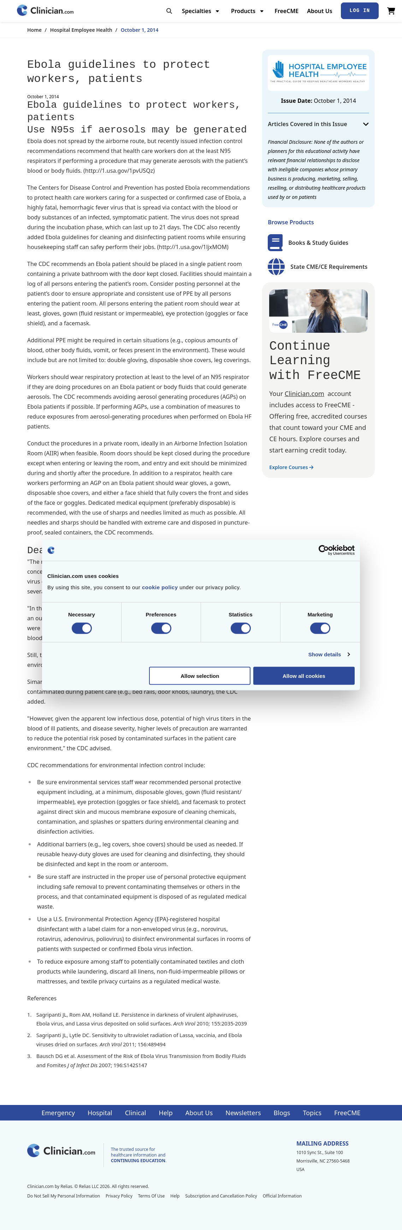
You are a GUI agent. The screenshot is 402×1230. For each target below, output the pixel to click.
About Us (319, 11)
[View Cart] (391, 10)
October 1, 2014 (140, 29)
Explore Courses (291, 467)
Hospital (100, 1112)
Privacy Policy (119, 1196)
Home (34, 29)
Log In (360, 10)
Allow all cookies (304, 676)
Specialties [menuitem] (196, 11)
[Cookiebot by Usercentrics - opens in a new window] (324, 550)
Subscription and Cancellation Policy (221, 1196)
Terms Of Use (151, 1196)
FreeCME (286, 11)
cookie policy (160, 587)
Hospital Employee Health (81, 29)
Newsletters (243, 1112)
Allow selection (200, 676)
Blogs (282, 1112)
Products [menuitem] (243, 11)
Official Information (282, 1196)
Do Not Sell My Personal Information (63, 1196)
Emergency (58, 1112)
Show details (324, 654)
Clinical (135, 1112)
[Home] (45, 11)
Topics (312, 1112)
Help (166, 1112)
